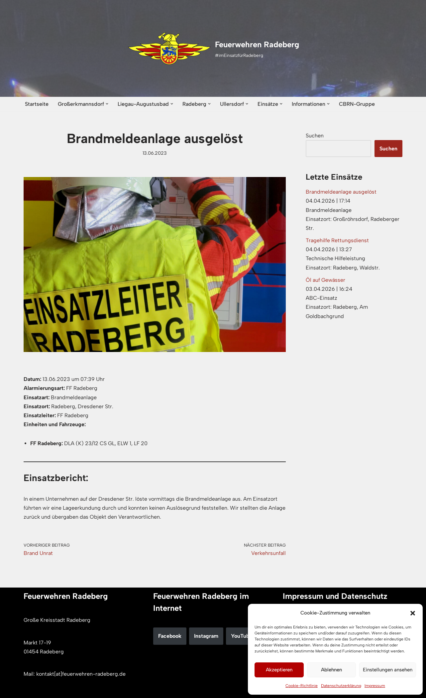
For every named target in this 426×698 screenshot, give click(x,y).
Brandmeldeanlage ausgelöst (341, 192)
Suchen (315, 135)
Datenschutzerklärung (341, 685)
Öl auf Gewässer (325, 280)
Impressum (375, 685)
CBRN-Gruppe (357, 104)
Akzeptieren (279, 670)
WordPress (92, 689)
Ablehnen (331, 670)
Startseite (37, 104)
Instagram (206, 636)
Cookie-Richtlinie (301, 685)
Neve (30, 689)
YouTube (241, 636)
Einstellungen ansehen (387, 670)
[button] (412, 613)
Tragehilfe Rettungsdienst (337, 240)
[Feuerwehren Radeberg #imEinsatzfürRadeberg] (213, 49)
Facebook (169, 636)
